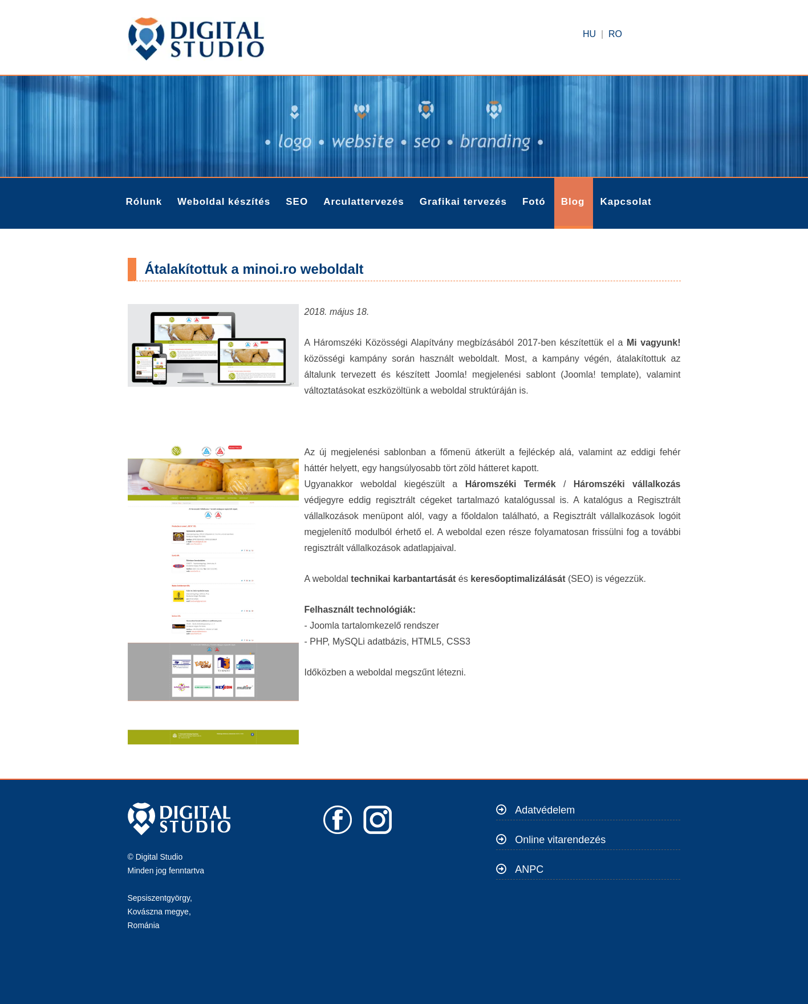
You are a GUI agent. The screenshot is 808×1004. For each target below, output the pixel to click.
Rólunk (144, 201)
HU (589, 34)
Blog (573, 201)
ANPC (529, 869)
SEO (297, 201)
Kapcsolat (625, 201)
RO (615, 34)
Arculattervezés (363, 201)
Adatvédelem (545, 810)
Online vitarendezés (560, 839)
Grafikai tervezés (463, 201)
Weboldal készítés (223, 201)
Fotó (534, 201)
